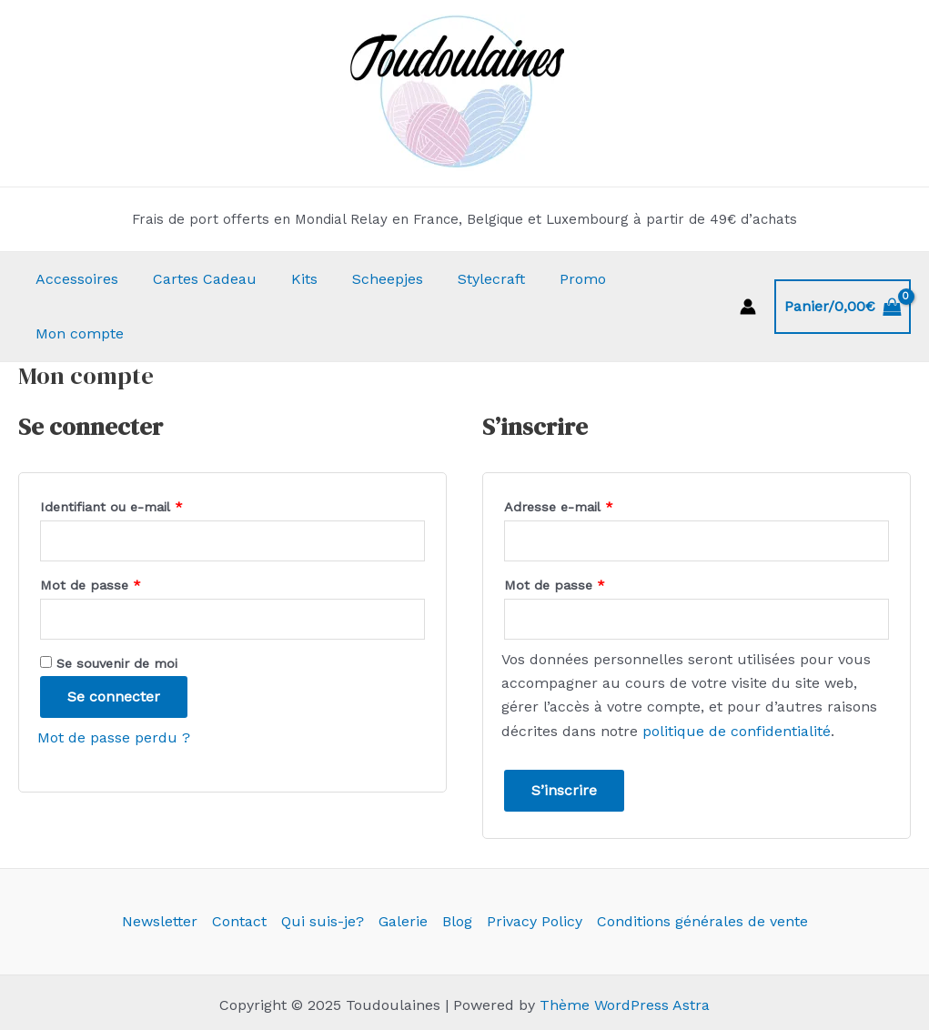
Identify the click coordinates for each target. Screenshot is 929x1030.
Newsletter (159, 866)
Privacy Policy (534, 866)
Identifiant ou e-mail (145, 449)
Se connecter (113, 642)
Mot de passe (124, 528)
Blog (457, 866)
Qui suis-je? (322, 866)
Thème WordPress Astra (625, 950)
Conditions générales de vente (702, 866)
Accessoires (74, 279)
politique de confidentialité (736, 676)
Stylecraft (466, 279)
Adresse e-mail (593, 449)
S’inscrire (564, 735)
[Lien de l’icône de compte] (748, 279)
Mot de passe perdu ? (113, 683)
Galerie (403, 866)
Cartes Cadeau (196, 279)
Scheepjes (368, 279)
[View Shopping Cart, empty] (842, 279)
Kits (291, 279)
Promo (553, 279)
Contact (239, 866)
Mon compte (649, 279)
